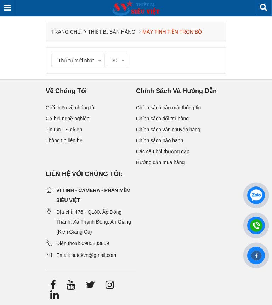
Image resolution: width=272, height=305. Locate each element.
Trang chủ (66, 32)
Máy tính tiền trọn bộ (172, 32)
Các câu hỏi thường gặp (162, 151)
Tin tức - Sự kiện (64, 129)
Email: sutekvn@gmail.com (86, 255)
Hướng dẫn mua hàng (160, 162)
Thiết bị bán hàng (111, 32)
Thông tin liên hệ (64, 140)
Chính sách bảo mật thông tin (168, 107)
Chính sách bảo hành (159, 140)
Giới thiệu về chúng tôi (70, 107)
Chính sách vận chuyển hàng (168, 129)
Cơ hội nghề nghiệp (67, 118)
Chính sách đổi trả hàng (162, 118)
